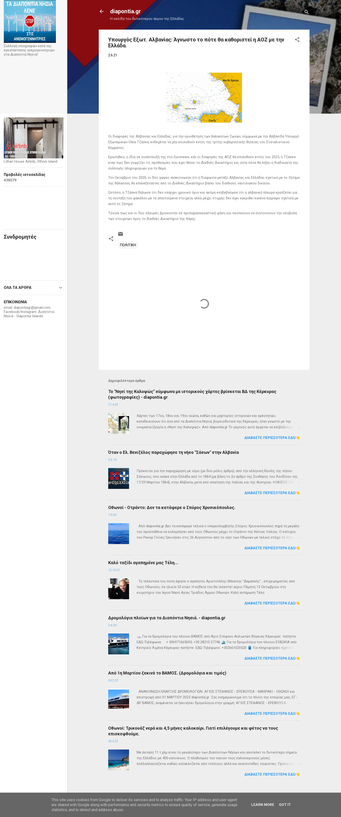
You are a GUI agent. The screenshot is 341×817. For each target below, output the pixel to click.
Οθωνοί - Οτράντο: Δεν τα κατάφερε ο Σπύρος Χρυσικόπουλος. (171, 507)
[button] (297, 40)
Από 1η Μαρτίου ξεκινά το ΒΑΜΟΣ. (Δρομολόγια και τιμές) (167, 672)
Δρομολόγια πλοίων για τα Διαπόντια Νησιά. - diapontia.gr (166, 617)
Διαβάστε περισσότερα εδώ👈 (272, 438)
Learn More (262, 805)
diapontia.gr (125, 11)
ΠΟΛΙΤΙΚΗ (128, 245)
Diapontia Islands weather (33, 208)
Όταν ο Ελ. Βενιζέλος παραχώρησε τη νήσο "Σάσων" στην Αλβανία (173, 452)
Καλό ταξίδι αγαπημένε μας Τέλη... (143, 562)
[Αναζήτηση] (307, 13)
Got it (285, 805)
